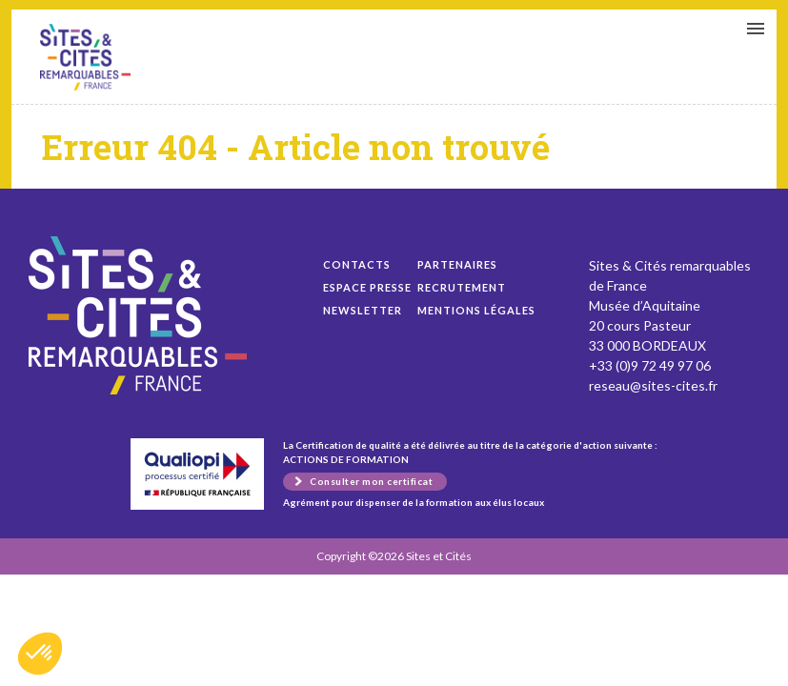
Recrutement (461, 287)
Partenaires (457, 264)
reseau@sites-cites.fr (653, 385)
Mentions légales (476, 310)
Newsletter (362, 310)
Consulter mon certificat (371, 481)
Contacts (357, 264)
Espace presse (367, 287)
